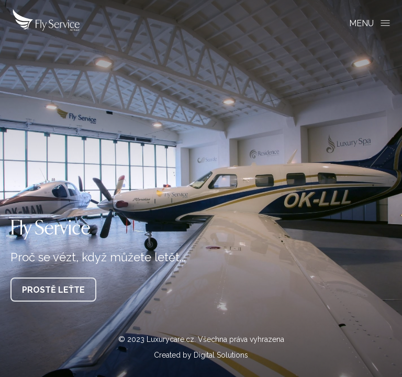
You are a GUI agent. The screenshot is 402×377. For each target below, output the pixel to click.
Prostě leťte (53, 290)
